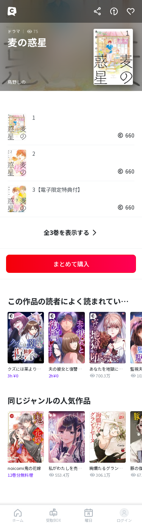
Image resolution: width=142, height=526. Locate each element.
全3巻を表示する (71, 232)
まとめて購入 (71, 263)
